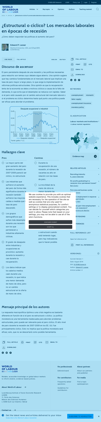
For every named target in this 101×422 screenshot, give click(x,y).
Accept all (50, 227)
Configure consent (50, 222)
